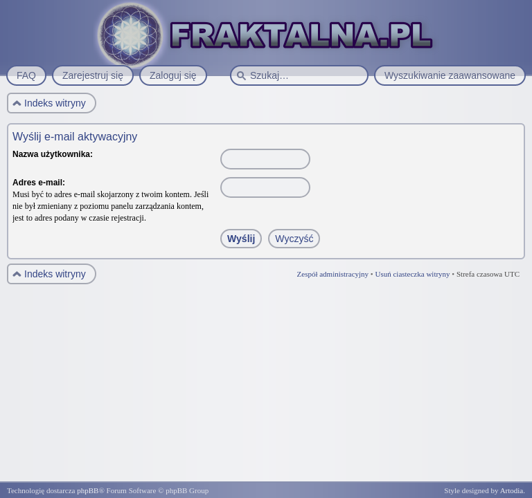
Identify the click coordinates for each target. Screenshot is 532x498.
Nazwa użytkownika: (52, 154)
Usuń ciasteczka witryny (412, 274)
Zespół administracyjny (333, 274)
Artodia (512, 490)
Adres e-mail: (38, 182)
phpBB (87, 490)
